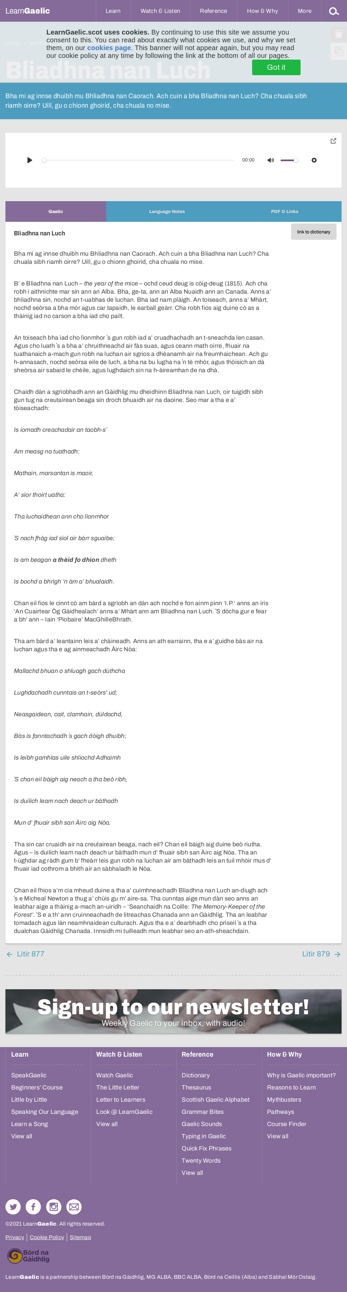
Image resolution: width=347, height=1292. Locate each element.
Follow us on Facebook (33, 1206)
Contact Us (74, 1206)
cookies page (109, 47)
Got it (276, 67)
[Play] (30, 160)
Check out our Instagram (53, 1206)
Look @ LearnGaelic (124, 1111)
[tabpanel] (173, 583)
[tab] (55, 211)
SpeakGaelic (29, 1075)
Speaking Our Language (44, 1111)
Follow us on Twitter (13, 1206)
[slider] (138, 160)
